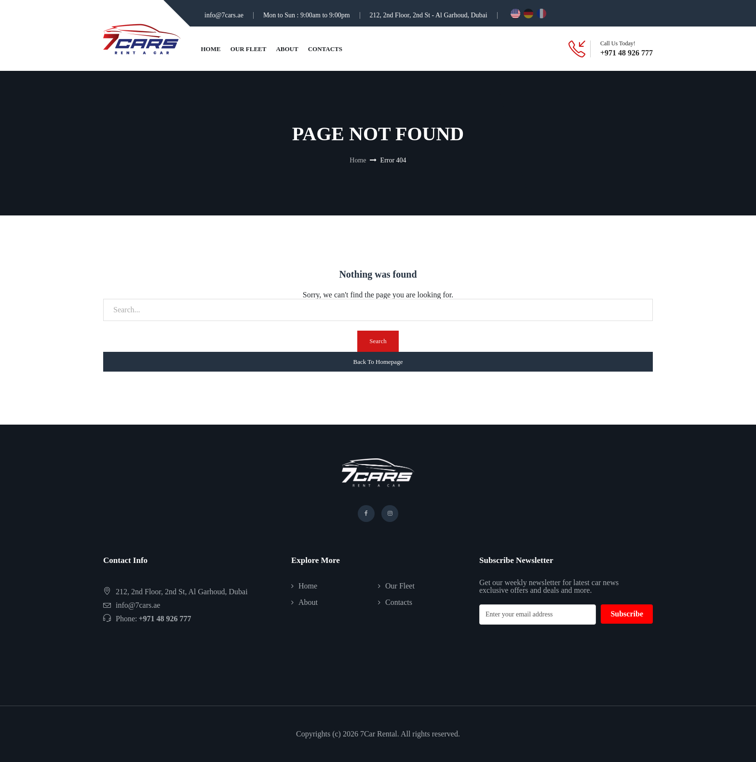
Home (211, 49)
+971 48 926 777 (626, 53)
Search (377, 341)
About (287, 49)
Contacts (325, 49)
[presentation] (552, 653)
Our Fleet (248, 49)
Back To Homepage (378, 361)
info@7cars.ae (223, 15)
